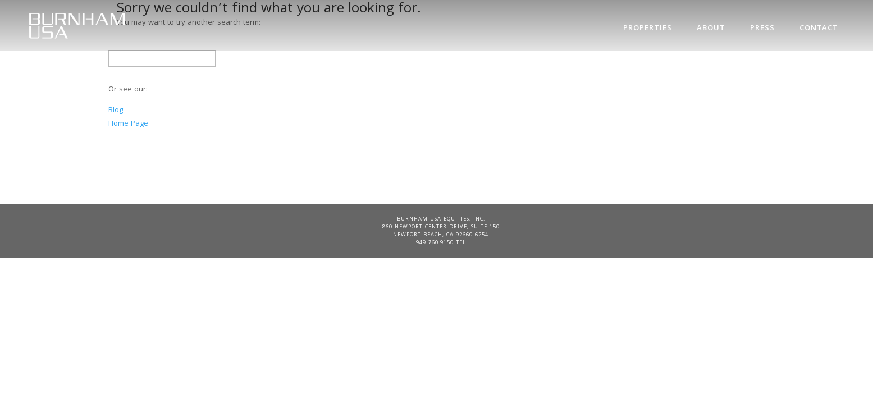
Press (762, 28)
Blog (115, 110)
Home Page (128, 124)
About (711, 28)
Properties (647, 28)
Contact (818, 28)
